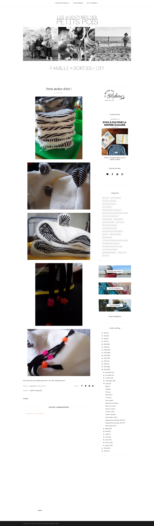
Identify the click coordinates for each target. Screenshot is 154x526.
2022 (105, 339)
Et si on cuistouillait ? (110, 216)
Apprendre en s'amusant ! (111, 210)
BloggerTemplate (54, 523)
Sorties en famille (109, 204)
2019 (105, 347)
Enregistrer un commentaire (34, 413)
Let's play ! (120, 222)
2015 (105, 358)
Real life (105, 198)
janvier (107, 445)
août (106, 383)
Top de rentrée (110, 409)
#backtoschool (115, 234)
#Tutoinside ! (107, 207)
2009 (105, 451)
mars (107, 440)
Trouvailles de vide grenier (112, 231)
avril (106, 437)
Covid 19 (105, 234)
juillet (107, 428)
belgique (105, 255)
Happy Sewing (36, 390)
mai (106, 434)
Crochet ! (108, 397)
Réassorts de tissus (111, 403)
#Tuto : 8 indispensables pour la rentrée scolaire (115, 158)
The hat (108, 392)
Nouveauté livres (110, 426)
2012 (105, 367)
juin (106, 431)
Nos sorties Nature (109, 225)
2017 (105, 353)
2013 (105, 364)
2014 (105, 361)
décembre (108, 372)
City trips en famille (109, 249)
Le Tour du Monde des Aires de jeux (115, 240)
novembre (108, 375)
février (107, 442)
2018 (105, 350)
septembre (109, 381)
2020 (105, 344)
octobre (108, 378)
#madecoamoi (107, 219)
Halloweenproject (109, 252)
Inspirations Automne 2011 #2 (115, 420)
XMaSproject (118, 219)
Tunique (108, 389)
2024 (105, 333)
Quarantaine (107, 237)
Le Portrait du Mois (109, 228)
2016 (105, 355)
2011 (105, 369)
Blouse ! (107, 386)
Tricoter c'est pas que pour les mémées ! (117, 213)
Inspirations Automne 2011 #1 (115, 423)
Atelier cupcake (110, 414)
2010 (105, 448)
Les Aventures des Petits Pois (35, 523)
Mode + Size (122, 252)
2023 (105, 336)
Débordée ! (109, 395)
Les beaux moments (109, 201)
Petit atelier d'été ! (111, 417)
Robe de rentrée (110, 406)
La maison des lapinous (110, 243)
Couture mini (109, 411)
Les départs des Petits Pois (112, 246)
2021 (105, 341)
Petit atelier (109, 400)
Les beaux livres (108, 222)
